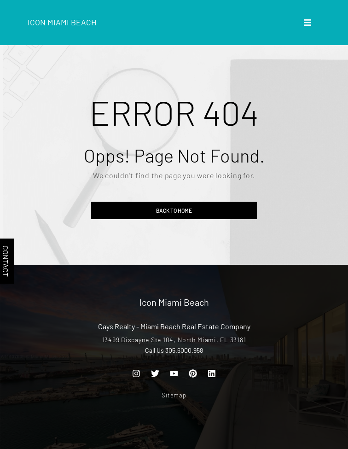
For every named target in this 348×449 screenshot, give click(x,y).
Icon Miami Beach (62, 22)
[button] (307, 22)
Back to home (174, 210)
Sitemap (174, 395)
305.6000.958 (184, 350)
